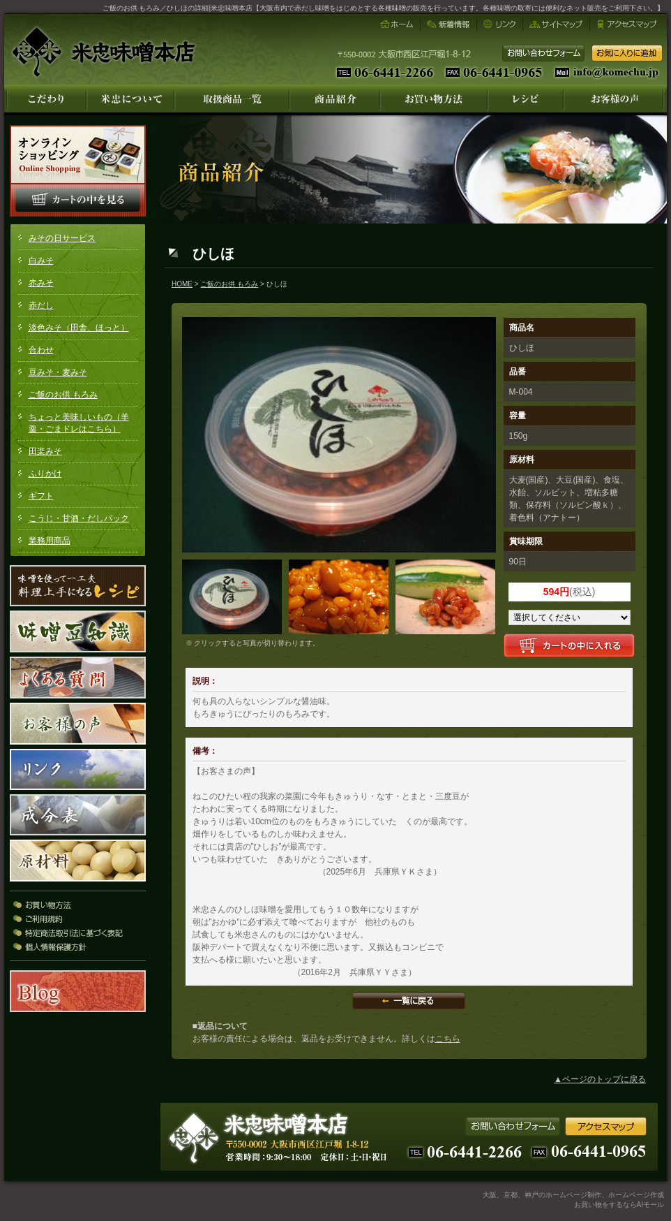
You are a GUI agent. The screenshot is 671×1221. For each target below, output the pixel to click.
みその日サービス (62, 238)
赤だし (41, 305)
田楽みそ (45, 451)
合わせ (41, 350)
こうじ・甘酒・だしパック (79, 518)
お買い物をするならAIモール (619, 1204)
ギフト (41, 496)
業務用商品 (49, 541)
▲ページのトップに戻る (600, 1079)
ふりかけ (45, 473)
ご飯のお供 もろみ (63, 395)
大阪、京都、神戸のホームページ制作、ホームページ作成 (573, 1195)
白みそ (41, 260)
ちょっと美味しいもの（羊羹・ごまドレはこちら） (79, 423)
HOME (182, 284)
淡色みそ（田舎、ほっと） (79, 327)
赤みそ (41, 283)
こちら (447, 1039)
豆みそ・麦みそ (58, 372)
